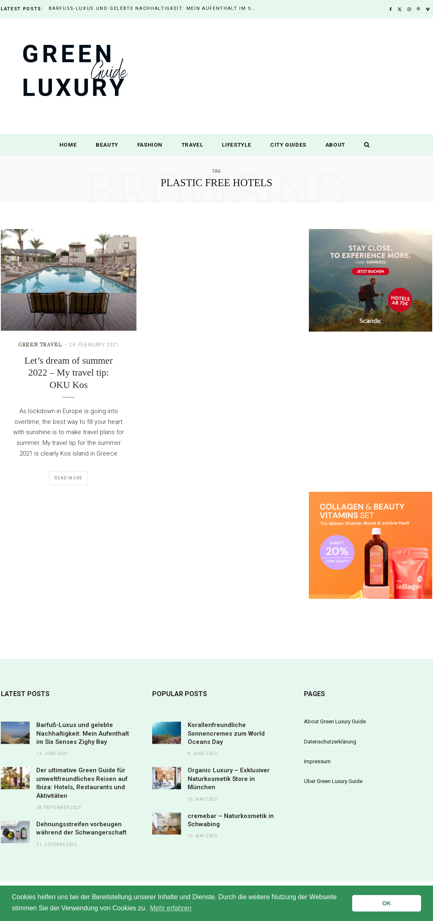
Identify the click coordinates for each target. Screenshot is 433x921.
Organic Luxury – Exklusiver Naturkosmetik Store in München (229, 779)
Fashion (150, 144)
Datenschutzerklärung (330, 742)
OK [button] (386, 903)
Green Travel (40, 345)
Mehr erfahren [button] (171, 908)
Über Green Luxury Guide (333, 781)
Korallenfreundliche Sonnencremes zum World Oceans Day (226, 733)
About (335, 144)
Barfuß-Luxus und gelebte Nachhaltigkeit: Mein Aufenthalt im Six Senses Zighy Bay (154, 8)
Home (68, 144)
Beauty (107, 144)
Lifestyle (236, 144)
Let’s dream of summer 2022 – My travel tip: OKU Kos (68, 372)
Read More (68, 478)
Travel (192, 144)
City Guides (288, 144)
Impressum (317, 761)
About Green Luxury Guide (335, 721)
